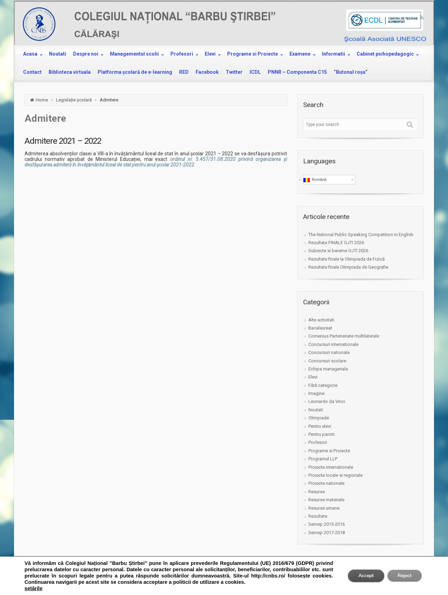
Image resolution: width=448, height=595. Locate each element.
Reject (405, 575)
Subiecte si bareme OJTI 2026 (338, 250)
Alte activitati (321, 320)
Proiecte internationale (330, 467)
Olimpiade (318, 417)
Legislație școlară (74, 99)
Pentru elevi (319, 426)
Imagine (316, 393)
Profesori (317, 442)
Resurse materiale (326, 499)
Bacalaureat (320, 328)
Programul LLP (322, 458)
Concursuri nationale (329, 352)
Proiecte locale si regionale (335, 475)
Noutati (315, 409)
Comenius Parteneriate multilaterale (343, 336)
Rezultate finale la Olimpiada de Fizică (346, 259)
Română (315, 179)
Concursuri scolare (327, 360)
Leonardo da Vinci (326, 401)
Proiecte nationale (326, 483)
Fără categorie (322, 385)
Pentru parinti (321, 434)
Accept (366, 575)
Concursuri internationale (333, 344)
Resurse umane (324, 508)
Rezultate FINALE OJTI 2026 (336, 242)
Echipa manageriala (328, 368)
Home (42, 99)
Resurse (316, 491)
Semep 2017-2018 (326, 532)
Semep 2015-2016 (326, 524)
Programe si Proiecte (329, 450)
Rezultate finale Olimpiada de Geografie (348, 267)
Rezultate (317, 516)
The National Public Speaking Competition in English (360, 234)
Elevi (312, 377)
